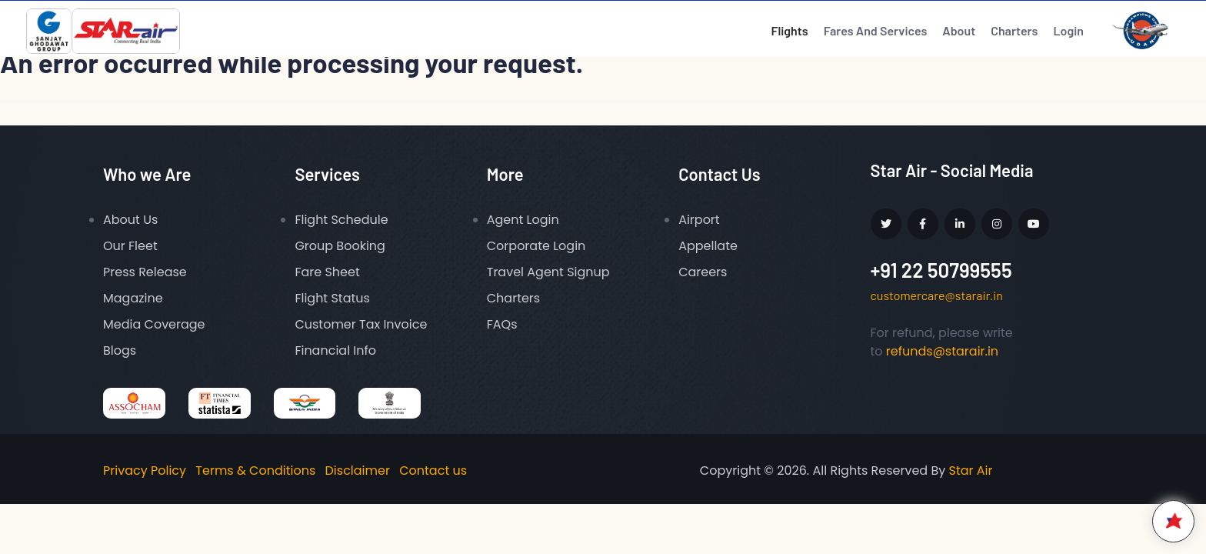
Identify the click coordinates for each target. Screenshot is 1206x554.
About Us (130, 220)
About (958, 30)
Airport (699, 220)
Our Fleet (130, 246)
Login (1068, 30)
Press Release (145, 272)
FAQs (502, 324)
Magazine (133, 298)
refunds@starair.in (942, 351)
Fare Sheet (327, 272)
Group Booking (340, 246)
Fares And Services (876, 30)
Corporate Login (536, 246)
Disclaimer (357, 470)
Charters (1014, 30)
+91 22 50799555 (941, 270)
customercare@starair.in (937, 295)
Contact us (433, 470)
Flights (789, 30)
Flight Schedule (341, 220)
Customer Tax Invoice (361, 324)
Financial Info (335, 350)
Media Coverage (154, 324)
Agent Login (523, 220)
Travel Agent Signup (548, 272)
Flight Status (332, 298)
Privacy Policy (144, 470)
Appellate (708, 246)
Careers (702, 272)
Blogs (119, 350)
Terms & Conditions (255, 470)
